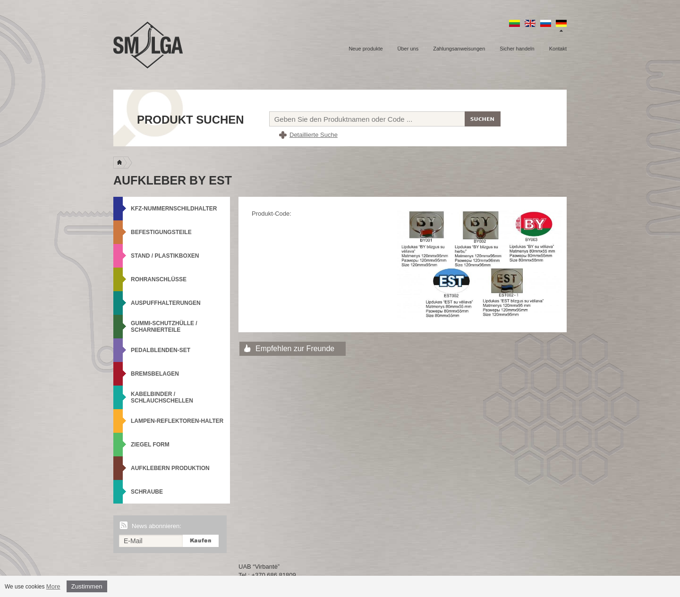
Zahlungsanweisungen (459, 48)
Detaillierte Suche (313, 134)
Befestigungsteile (161, 232)
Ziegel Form (150, 444)
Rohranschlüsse (159, 279)
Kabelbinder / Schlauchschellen (162, 397)
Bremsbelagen (155, 373)
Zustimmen (86, 586)
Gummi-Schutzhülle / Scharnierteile (164, 326)
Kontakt (558, 48)
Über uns (408, 48)
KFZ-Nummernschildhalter (174, 208)
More (53, 586)
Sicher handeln (517, 48)
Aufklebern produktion (170, 468)
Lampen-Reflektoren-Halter (177, 421)
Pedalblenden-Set (160, 350)
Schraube (147, 491)
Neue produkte (365, 48)
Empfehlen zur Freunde (294, 349)
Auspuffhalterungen (166, 303)
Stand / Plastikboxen (165, 255)
